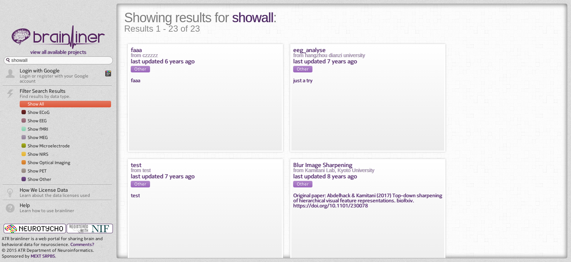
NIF (90, 228)
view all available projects (58, 52)
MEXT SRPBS (43, 256)
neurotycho (34, 228)
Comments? (82, 244)
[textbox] (58, 60)
